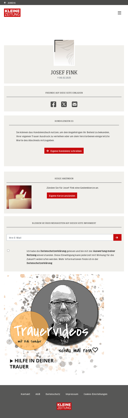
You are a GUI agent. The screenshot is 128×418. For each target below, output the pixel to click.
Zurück (10, 2)
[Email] (74, 102)
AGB (38, 393)
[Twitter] (64, 102)
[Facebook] (53, 102)
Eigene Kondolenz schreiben (64, 150)
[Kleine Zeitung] (64, 406)
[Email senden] (60, 237)
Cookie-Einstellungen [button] (95, 393)
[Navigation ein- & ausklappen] (119, 12)
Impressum (72, 393)
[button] (117, 237)
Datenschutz (53, 393)
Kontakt (25, 393)
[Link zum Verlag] (12, 12)
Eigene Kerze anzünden (62, 195)
